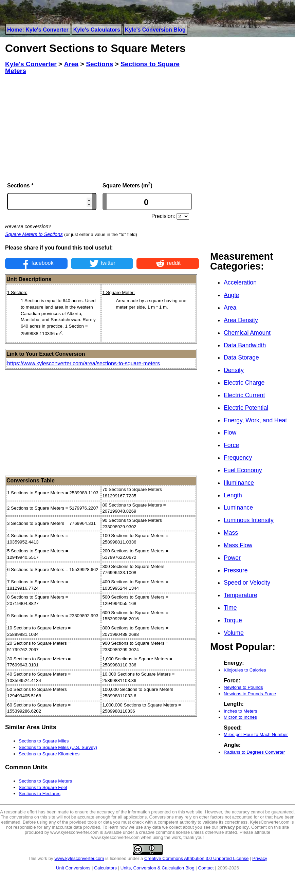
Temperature (240, 595)
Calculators (105, 867)
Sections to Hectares (39, 793)
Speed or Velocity (247, 582)
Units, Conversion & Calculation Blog (158, 867)
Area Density (241, 320)
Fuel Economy (243, 470)
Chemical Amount (247, 332)
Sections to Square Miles (44, 740)
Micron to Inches (240, 717)
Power (232, 557)
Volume (234, 632)
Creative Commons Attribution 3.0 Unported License (196, 858)
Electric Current (244, 395)
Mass (231, 532)
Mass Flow (238, 545)
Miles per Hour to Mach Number (256, 734)
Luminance (238, 507)
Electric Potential (246, 407)
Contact (206, 867)
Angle (231, 295)
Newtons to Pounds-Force (250, 693)
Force (231, 445)
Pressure (235, 570)
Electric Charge (244, 382)
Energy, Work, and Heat (255, 420)
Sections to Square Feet (43, 787)
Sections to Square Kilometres (49, 753)
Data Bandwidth (245, 345)
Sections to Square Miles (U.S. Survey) (58, 747)
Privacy (259, 858)
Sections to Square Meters (45, 781)
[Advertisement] (102, 128)
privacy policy (234, 827)
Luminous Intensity (249, 520)
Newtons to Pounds (243, 687)
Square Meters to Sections (34, 234)
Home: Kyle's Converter (38, 30)
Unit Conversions (73, 867)
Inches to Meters (240, 711)
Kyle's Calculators (96, 30)
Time (230, 607)
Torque (233, 620)
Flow (230, 432)
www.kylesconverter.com (79, 858)
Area (230, 307)
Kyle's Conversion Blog (155, 30)
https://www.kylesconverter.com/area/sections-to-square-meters (83, 363)
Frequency (238, 457)
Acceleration (240, 282)
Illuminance (239, 482)
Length (233, 495)
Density (234, 370)
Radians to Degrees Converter (254, 752)
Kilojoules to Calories (245, 670)
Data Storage (241, 357)
